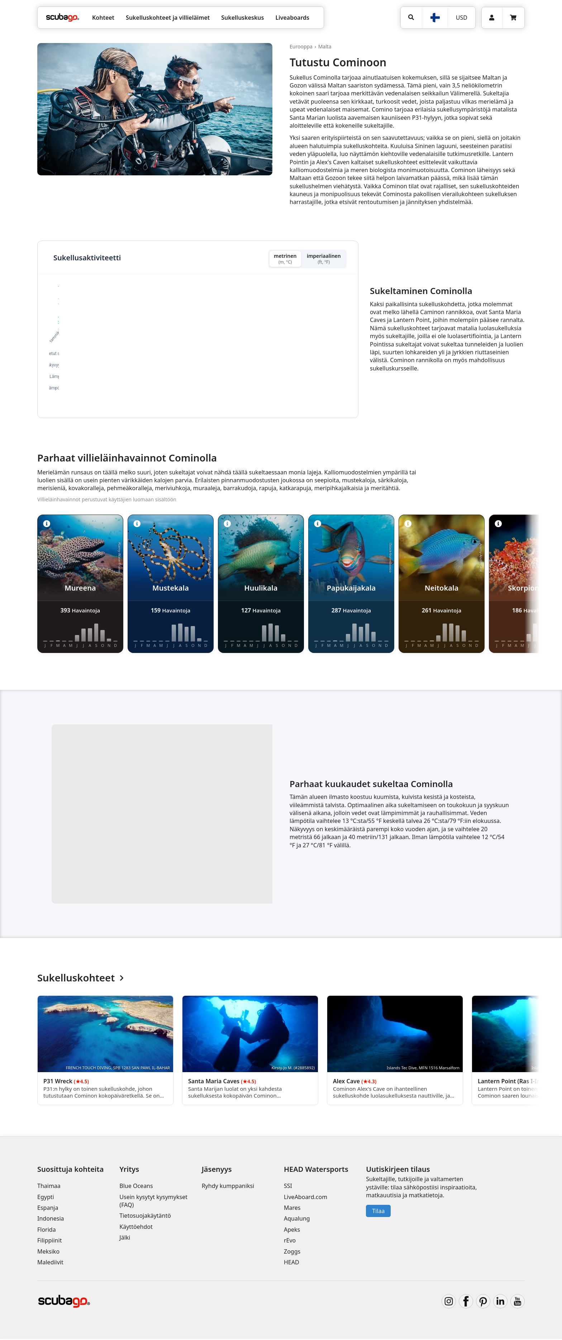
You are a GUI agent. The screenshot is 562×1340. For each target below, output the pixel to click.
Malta (325, 46)
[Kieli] (435, 17)
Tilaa (378, 1212)
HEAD (291, 1263)
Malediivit (50, 1263)
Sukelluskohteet (80, 979)
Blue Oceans (136, 1187)
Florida (46, 1231)
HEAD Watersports (316, 1170)
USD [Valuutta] (461, 18)
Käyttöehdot (135, 1228)
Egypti (45, 1198)
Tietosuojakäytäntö (145, 1217)
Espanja (47, 1209)
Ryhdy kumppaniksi (228, 1187)
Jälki (124, 1238)
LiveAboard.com (305, 1198)
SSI (288, 1187)
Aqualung (297, 1219)
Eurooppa (301, 46)
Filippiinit (49, 1241)
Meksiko (48, 1252)
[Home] (62, 17)
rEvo (290, 1241)
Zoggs (292, 1252)
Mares (292, 1209)
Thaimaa (49, 1187)
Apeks (292, 1231)
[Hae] (411, 17)
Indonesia (50, 1219)
